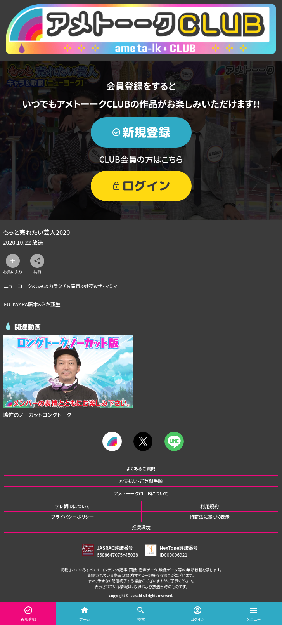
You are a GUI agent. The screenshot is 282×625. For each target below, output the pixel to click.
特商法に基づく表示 (210, 516)
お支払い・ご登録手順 (141, 480)
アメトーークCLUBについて (141, 493)
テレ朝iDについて (72, 506)
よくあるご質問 (141, 468)
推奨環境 (141, 527)
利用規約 (209, 506)
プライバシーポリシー (72, 516)
